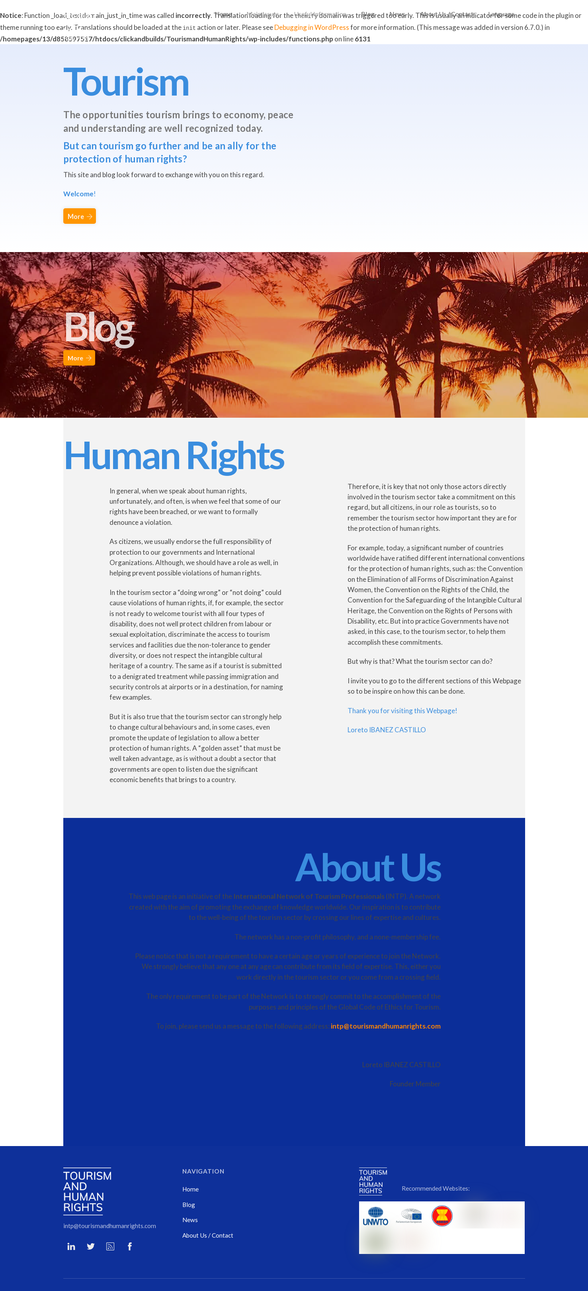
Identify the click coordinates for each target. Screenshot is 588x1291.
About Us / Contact (446, 14)
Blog (368, 14)
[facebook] (130, 1222)
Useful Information (320, 14)
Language (501, 14)
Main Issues (262, 14)
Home (223, 14)
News (397, 14)
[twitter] (91, 1222)
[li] (71, 1222)
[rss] (110, 1222)
